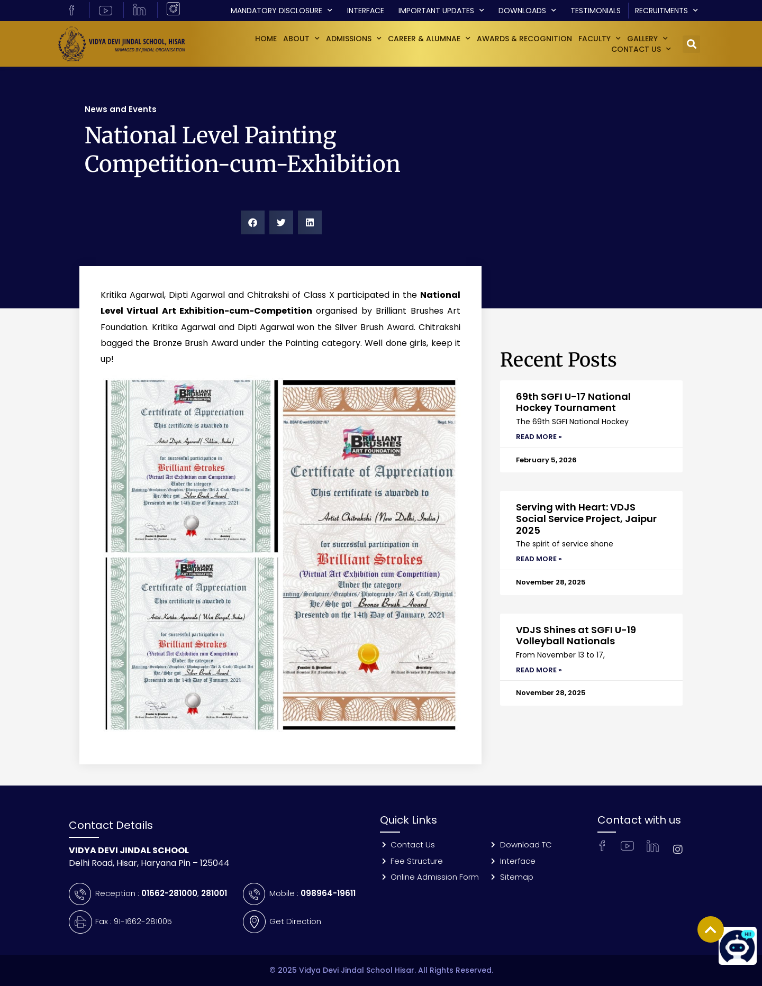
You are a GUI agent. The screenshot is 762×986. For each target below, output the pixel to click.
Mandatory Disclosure (281, 10)
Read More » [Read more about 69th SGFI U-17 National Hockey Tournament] (539, 437)
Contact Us (641, 49)
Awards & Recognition (524, 38)
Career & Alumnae (429, 38)
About (301, 38)
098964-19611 (328, 893)
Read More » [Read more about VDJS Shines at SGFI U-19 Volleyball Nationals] (539, 670)
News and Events (121, 109)
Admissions (354, 38)
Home (266, 38)
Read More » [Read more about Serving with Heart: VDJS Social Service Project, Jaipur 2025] (539, 559)
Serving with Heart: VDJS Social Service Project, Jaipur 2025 (586, 518)
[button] (691, 44)
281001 (214, 893)
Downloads (527, 10)
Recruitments (666, 10)
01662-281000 (169, 893)
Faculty (599, 38)
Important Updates (441, 10)
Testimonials (595, 10)
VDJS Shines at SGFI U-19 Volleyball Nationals (576, 635)
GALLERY (647, 38)
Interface (365, 10)
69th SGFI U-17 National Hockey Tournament (573, 402)
